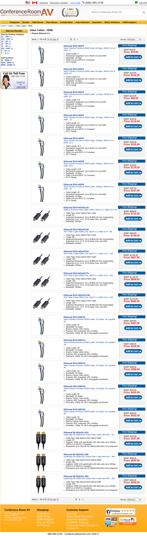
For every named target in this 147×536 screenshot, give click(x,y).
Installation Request (77, 522)
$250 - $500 (7, 62)
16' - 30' (6, 41)
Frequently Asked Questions (82, 525)
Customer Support (77, 510)
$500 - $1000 (8, 65)
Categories (15, 22)
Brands (26, 22)
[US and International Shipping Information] (31, 2)
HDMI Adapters (130, 22)
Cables (10, 26)
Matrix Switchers (112, 22)
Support (44, 2)
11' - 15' (6, 46)
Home (3, 26)
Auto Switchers (82, 22)
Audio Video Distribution (79, 516)
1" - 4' (5, 53)
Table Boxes (37, 22)
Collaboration (66, 22)
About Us (71, 513)
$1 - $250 (6, 60)
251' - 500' (7, 48)
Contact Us (72, 528)
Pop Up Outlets (45, 522)
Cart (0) (143, 2)
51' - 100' (6, 37)
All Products (43, 525)
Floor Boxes (51, 22)
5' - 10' (5, 51)
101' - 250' (7, 39)
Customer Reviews (77, 519)
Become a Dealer (59, 2)
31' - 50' (6, 44)
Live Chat (75, 2)
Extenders (97, 22)
